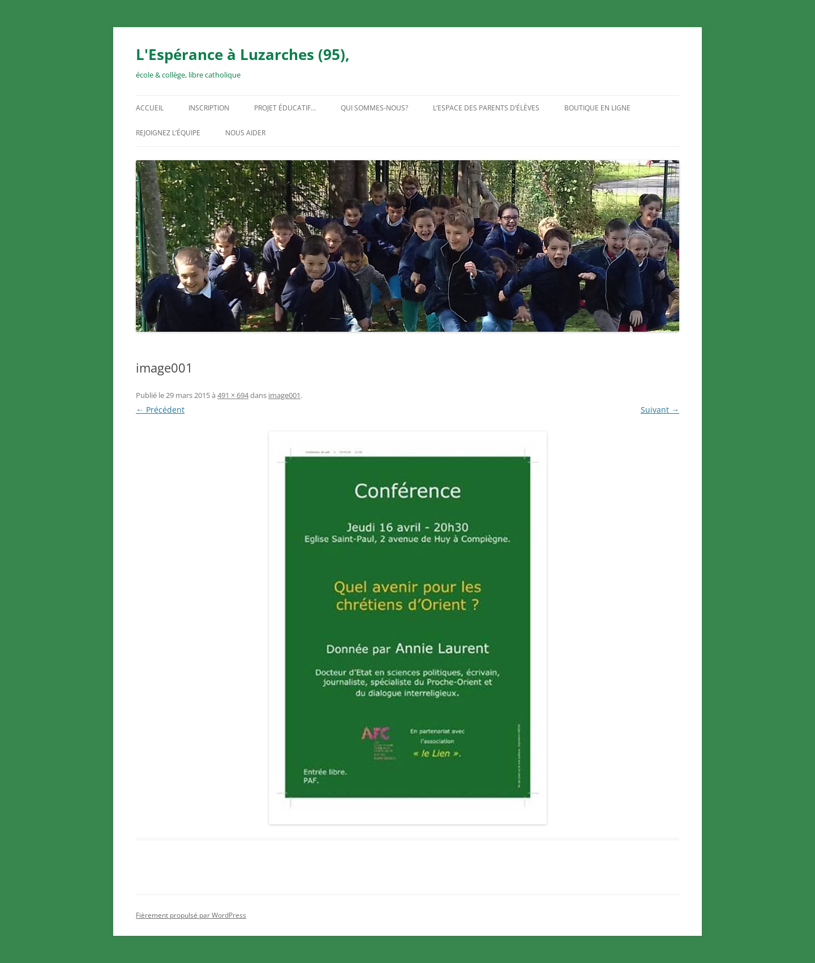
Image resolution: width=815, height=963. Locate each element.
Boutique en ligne (597, 108)
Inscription (208, 108)
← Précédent (160, 409)
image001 (284, 395)
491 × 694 (232, 395)
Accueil (150, 108)
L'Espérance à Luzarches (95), (242, 54)
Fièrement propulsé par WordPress (191, 915)
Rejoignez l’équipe (168, 133)
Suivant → (660, 409)
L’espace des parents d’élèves (486, 108)
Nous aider (245, 133)
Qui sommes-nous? (374, 108)
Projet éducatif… (285, 108)
